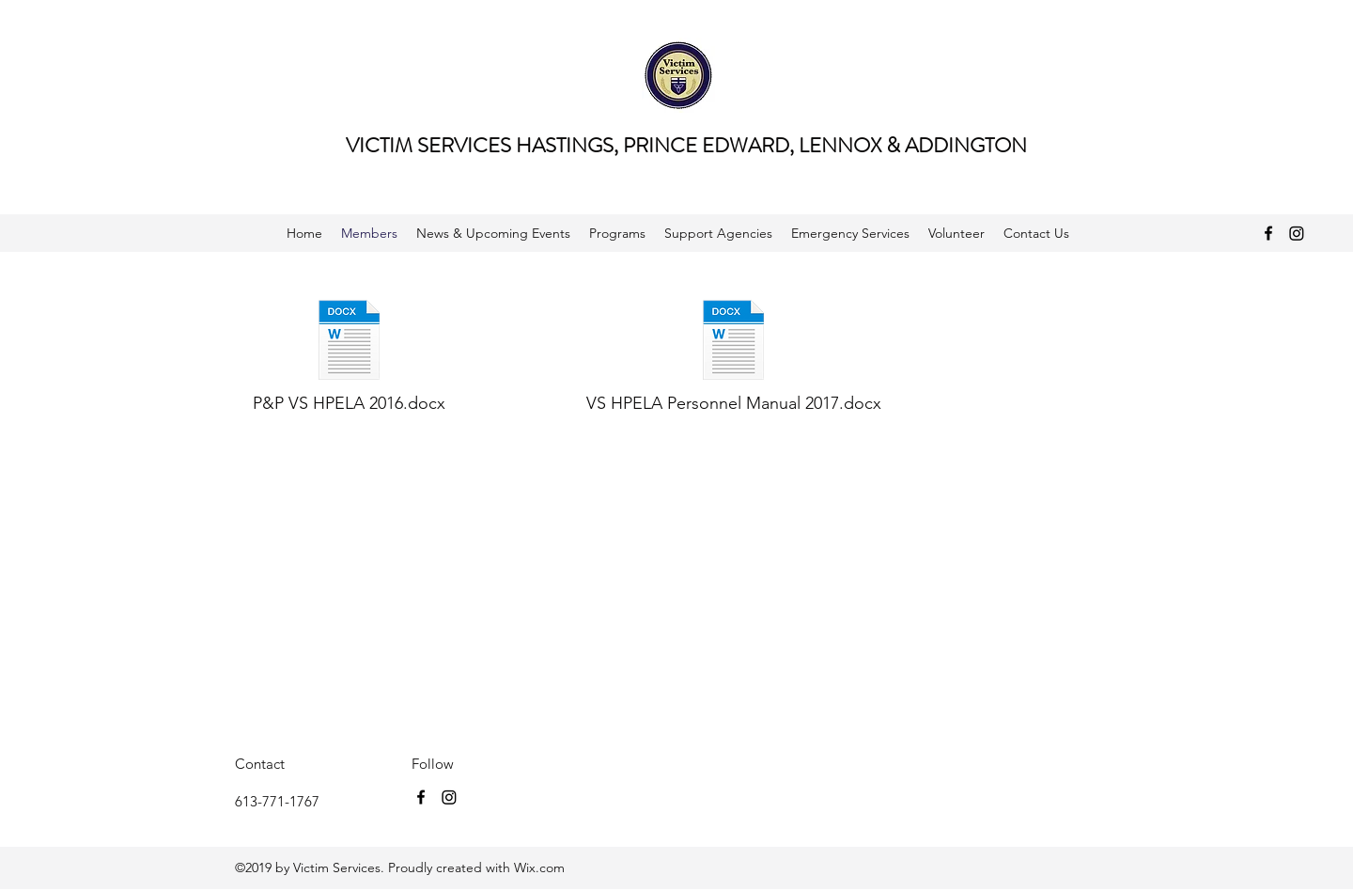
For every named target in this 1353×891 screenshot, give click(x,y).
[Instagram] (1296, 233)
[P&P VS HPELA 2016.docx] (349, 357)
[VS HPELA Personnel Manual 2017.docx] (733, 357)
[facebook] (1268, 233)
